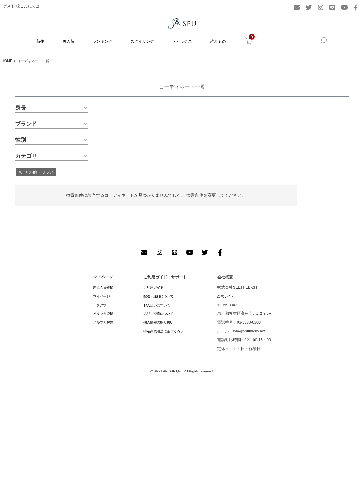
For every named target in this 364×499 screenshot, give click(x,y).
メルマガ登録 (103, 313)
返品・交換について (158, 313)
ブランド (26, 124)
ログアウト (101, 305)
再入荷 (68, 41)
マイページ (101, 296)
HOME (7, 61)
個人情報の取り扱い (158, 322)
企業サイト (225, 296)
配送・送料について (158, 296)
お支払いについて (156, 305)
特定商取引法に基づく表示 (163, 331)
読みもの (218, 41)
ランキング (102, 41)
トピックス (182, 41)
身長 (20, 108)
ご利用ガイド (153, 287)
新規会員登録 (103, 287)
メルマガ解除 (103, 322)
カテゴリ (26, 156)
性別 (20, 140)
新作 (40, 41)
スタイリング (142, 41)
